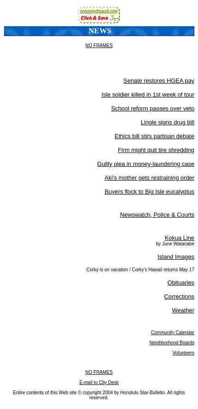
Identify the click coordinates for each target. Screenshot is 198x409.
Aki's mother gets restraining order (149, 177)
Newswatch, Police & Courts (157, 214)
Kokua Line (179, 237)
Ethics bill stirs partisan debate (154, 136)
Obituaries (181, 282)
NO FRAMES (99, 45)
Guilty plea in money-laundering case (145, 163)
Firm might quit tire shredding (156, 150)
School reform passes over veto (152, 108)
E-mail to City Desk (99, 382)
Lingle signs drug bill (167, 122)
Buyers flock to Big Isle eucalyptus (149, 191)
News (100, 30)
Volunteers (183, 352)
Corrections (179, 296)
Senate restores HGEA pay (158, 80)
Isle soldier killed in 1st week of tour (148, 94)
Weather (183, 310)
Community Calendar (172, 332)
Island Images (175, 256)
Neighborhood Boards (172, 342)
